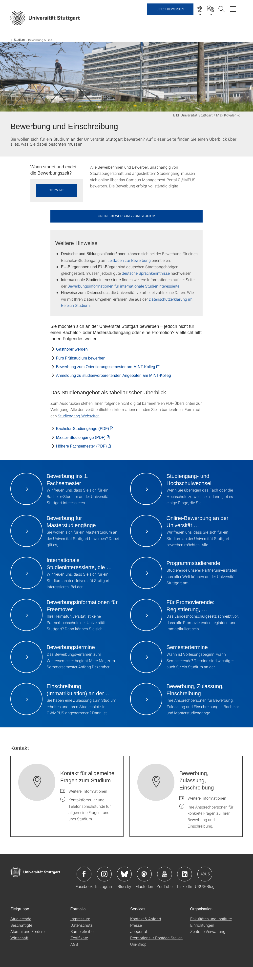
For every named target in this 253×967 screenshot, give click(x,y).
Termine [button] (56, 190)
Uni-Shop (138, 944)
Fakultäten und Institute (211, 918)
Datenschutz (81, 925)
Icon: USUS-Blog (204, 874)
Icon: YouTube (164, 874)
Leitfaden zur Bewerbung (129, 260)
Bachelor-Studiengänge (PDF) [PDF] (82, 429)
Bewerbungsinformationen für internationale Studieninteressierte (123, 286)
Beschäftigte (21, 925)
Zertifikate (79, 937)
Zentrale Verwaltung (207, 931)
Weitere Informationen (87, 791)
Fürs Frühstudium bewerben (80, 358)
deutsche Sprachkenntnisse (146, 273)
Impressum (80, 918)
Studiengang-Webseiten (79, 415)
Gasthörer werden (72, 349)
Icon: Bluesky (124, 874)
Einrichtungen (202, 925)
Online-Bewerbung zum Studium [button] (126, 216)
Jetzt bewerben (170, 17)
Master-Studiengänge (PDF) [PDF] (80, 437)
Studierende (20, 918)
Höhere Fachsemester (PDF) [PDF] (81, 446)
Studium (19, 40)
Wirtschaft (19, 937)
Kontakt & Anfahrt (145, 918)
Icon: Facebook (84, 874)
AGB (74, 944)
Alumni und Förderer (28, 931)
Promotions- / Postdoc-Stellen (156, 937)
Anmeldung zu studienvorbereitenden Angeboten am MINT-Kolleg (113, 375)
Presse (136, 925)
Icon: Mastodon (144, 874)
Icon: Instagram (104, 874)
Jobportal (138, 931)
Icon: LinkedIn (184, 874)
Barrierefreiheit (83, 931)
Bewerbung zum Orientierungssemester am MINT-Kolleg (105, 367)
